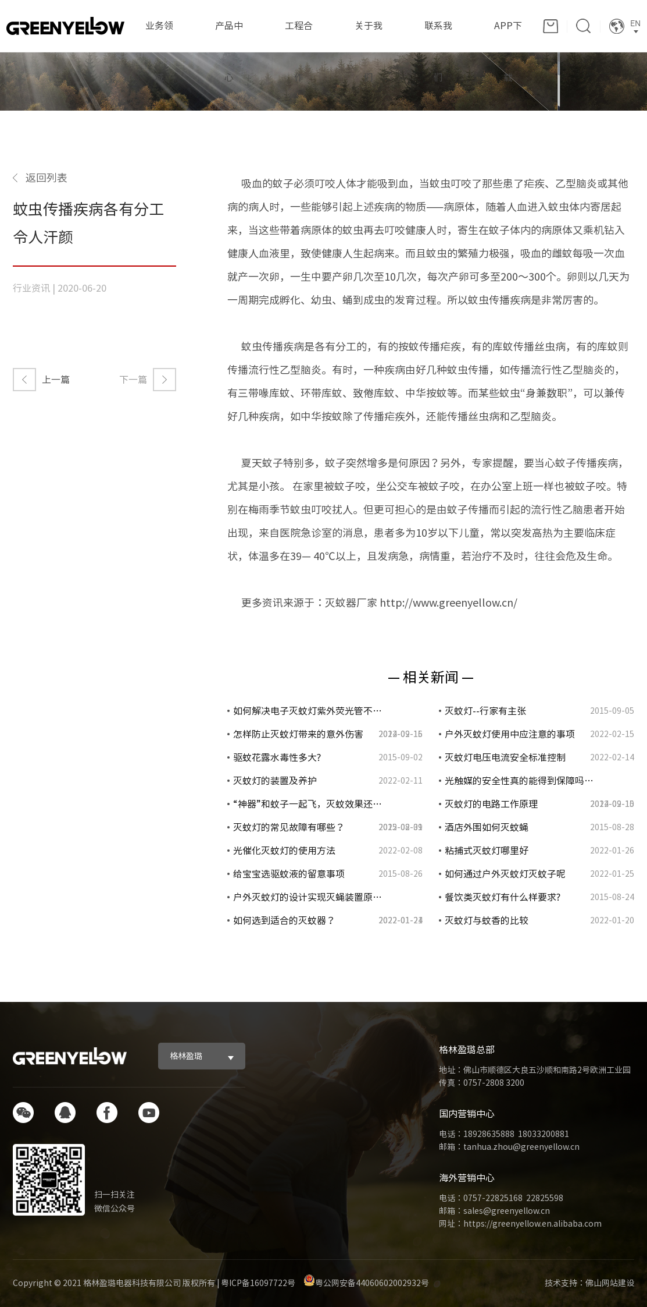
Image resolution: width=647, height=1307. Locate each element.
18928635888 (488, 1135)
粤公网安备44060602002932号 (372, 1284)
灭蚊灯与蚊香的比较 (486, 921)
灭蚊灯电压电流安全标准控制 (505, 758)
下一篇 (133, 380)
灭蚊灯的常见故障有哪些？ (289, 828)
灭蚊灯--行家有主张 (485, 711)
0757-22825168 (493, 1199)
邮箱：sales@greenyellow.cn (494, 1211)
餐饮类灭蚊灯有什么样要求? (502, 897)
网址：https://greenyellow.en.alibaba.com (520, 1224)
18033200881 (543, 1135)
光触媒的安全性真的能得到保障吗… (519, 781)
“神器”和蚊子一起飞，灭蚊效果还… (307, 804)
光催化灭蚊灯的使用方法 (284, 851)
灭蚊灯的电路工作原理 (491, 804)
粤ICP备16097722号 (257, 1284)
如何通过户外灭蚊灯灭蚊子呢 (505, 874)
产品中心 (229, 37)
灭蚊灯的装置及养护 (275, 781)
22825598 (544, 1199)
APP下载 (508, 37)
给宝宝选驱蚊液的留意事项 (289, 874)
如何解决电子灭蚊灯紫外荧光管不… (307, 711)
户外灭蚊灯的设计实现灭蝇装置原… (307, 897)
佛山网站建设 (609, 1284)
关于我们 (369, 37)
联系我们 (438, 37)
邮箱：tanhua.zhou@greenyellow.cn (509, 1147)
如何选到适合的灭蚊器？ (284, 921)
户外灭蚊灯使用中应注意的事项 (510, 734)
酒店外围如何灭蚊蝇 (486, 828)
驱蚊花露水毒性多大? (277, 758)
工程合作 (299, 37)
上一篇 (56, 380)
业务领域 (159, 37)
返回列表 (46, 178)
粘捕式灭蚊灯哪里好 (486, 851)
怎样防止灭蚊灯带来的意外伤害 (298, 734)
